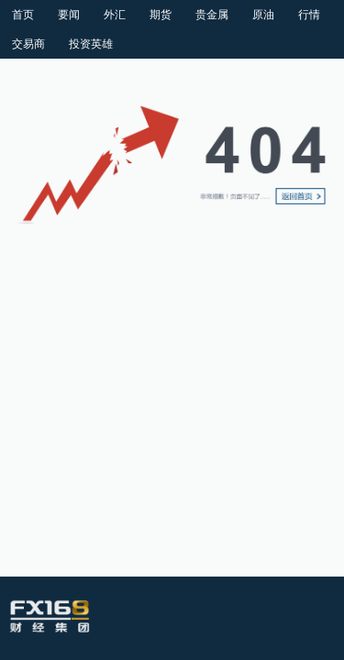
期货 (161, 14)
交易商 (28, 44)
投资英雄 (91, 44)
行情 (309, 14)
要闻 (69, 14)
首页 (23, 14)
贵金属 (211, 14)
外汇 (115, 14)
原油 (263, 14)
